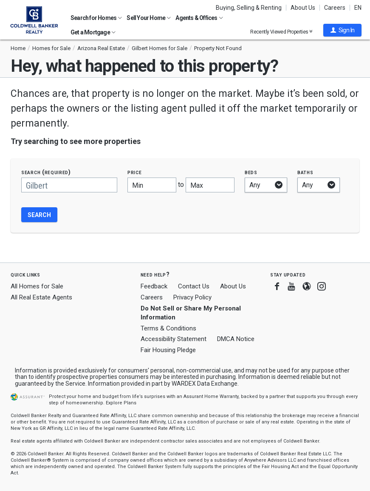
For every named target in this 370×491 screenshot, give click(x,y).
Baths (305, 172)
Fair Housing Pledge (168, 350)
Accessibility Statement (173, 339)
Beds (251, 172)
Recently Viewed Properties (281, 31)
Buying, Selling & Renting (249, 8)
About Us (303, 8)
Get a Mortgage (93, 32)
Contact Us (193, 286)
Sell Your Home (149, 17)
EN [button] (358, 7)
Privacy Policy (192, 297)
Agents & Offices (199, 17)
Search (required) (46, 172)
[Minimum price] (151, 185)
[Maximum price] (210, 185)
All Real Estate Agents (41, 297)
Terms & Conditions (168, 328)
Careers (334, 8)
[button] (342, 30)
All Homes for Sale (37, 286)
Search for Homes (96, 17)
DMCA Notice (235, 339)
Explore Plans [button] (121, 403)
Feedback (154, 286)
